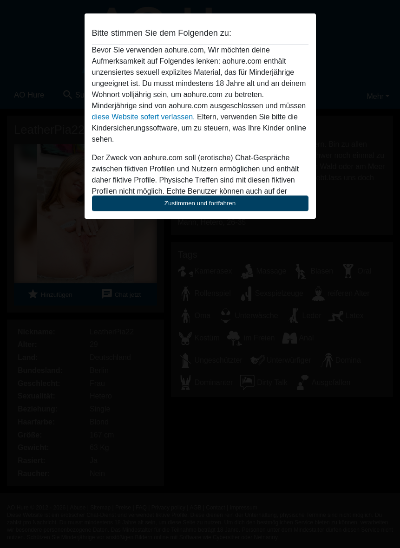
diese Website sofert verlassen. (143, 117)
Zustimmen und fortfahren (200, 203)
